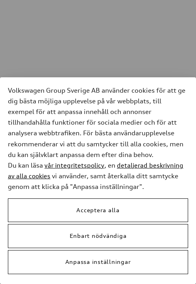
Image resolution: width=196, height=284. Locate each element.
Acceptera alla (98, 210)
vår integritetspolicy (74, 165)
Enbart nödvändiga (98, 235)
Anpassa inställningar (98, 261)
